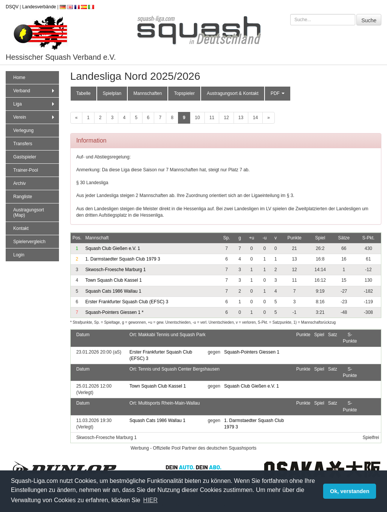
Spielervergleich (29, 241)
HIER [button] (150, 500)
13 (240, 117)
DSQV (12, 6)
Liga (34, 104)
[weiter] (268, 118)
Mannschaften (147, 93)
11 (211, 117)
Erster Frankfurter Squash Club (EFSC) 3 (126, 301)
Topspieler (184, 93)
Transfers (22, 143)
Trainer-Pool (25, 170)
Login (18, 255)
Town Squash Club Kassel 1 (113, 280)
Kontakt (21, 228)
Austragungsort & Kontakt (233, 93)
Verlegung (23, 130)
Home (19, 77)
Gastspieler (24, 157)
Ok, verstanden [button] (349, 491)
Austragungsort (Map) (28, 212)
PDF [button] (278, 93)
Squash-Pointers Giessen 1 (114, 312)
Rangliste (22, 196)
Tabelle (83, 93)
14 (255, 117)
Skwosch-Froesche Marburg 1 (115, 269)
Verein (34, 117)
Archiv (19, 183)
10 (197, 117)
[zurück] (76, 118)
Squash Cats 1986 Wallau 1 (113, 291)
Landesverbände (39, 6)
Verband (34, 90)
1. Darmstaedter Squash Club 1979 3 (122, 259)
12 (226, 117)
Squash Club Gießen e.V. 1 (112, 248)
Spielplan (112, 93)
